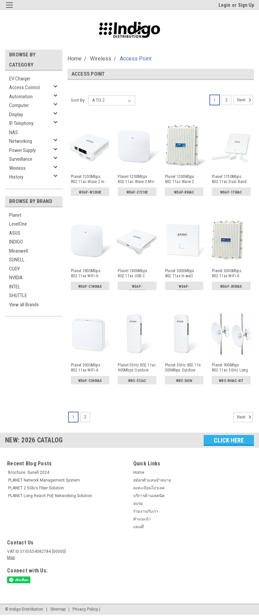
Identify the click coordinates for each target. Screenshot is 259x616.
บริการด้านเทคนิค (149, 495)
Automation (21, 97)
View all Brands (24, 305)
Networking (20, 141)
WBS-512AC (137, 381)
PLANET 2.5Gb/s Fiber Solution (36, 488)
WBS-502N (184, 381)
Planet (15, 215)
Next (245, 100)
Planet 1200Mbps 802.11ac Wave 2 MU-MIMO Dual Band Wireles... (136, 179)
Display (16, 114)
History (16, 177)
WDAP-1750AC (231, 192)
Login (224, 5)
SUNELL (17, 260)
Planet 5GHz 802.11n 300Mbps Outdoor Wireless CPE (183, 368)
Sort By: (78, 100)
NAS (13, 132)
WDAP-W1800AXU (137, 288)
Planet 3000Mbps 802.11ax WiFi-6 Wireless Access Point (90, 368)
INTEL (14, 287)
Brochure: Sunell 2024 (28, 472)
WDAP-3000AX (231, 286)
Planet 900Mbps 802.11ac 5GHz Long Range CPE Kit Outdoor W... (230, 368)
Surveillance (20, 159)
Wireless (17, 168)
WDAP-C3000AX (90, 381)
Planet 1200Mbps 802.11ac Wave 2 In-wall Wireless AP (88, 179)
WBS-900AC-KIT (231, 381)
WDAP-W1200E (90, 192)
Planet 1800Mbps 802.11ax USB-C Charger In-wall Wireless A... (132, 273)
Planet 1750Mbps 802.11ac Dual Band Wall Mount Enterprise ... (231, 179)
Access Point (135, 58)
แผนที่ (138, 526)
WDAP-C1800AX (90, 286)
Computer (19, 105)
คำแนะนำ (142, 519)
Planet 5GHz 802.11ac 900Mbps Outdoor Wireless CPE (137, 368)
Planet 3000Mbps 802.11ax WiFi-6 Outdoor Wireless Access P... (227, 273)
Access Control (24, 87)
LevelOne (18, 224)
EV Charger (19, 79)
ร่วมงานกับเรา (145, 511)
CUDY (14, 269)
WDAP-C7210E (137, 192)
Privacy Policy (85, 609)
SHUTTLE (18, 295)
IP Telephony (21, 123)
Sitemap (57, 609)
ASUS (14, 233)
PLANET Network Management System (44, 480)
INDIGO (16, 242)
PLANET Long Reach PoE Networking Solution (50, 495)
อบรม (138, 503)
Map (11, 557)
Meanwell (18, 251)
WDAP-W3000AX (184, 288)
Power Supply (22, 150)
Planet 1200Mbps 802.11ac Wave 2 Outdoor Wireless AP (183, 179)
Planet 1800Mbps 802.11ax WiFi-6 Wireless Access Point (90, 273)
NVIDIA (16, 278)
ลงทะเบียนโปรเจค (149, 488)
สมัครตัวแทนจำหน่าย (152, 480)
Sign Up (246, 5)
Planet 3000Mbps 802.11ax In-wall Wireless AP (180, 273)
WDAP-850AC (184, 192)
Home (74, 58)
